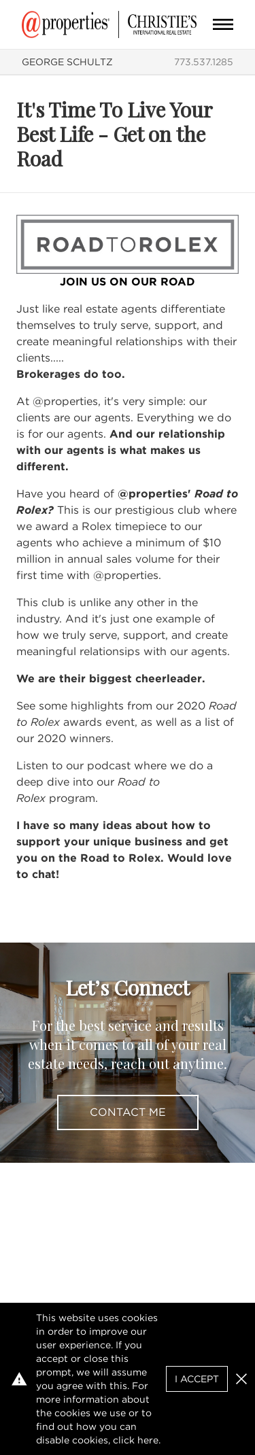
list (212, 722)
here (147, 1440)
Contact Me (128, 1112)
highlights (97, 705)
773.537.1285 (203, 61)
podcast (109, 765)
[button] (241, 1378)
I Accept (197, 1378)
